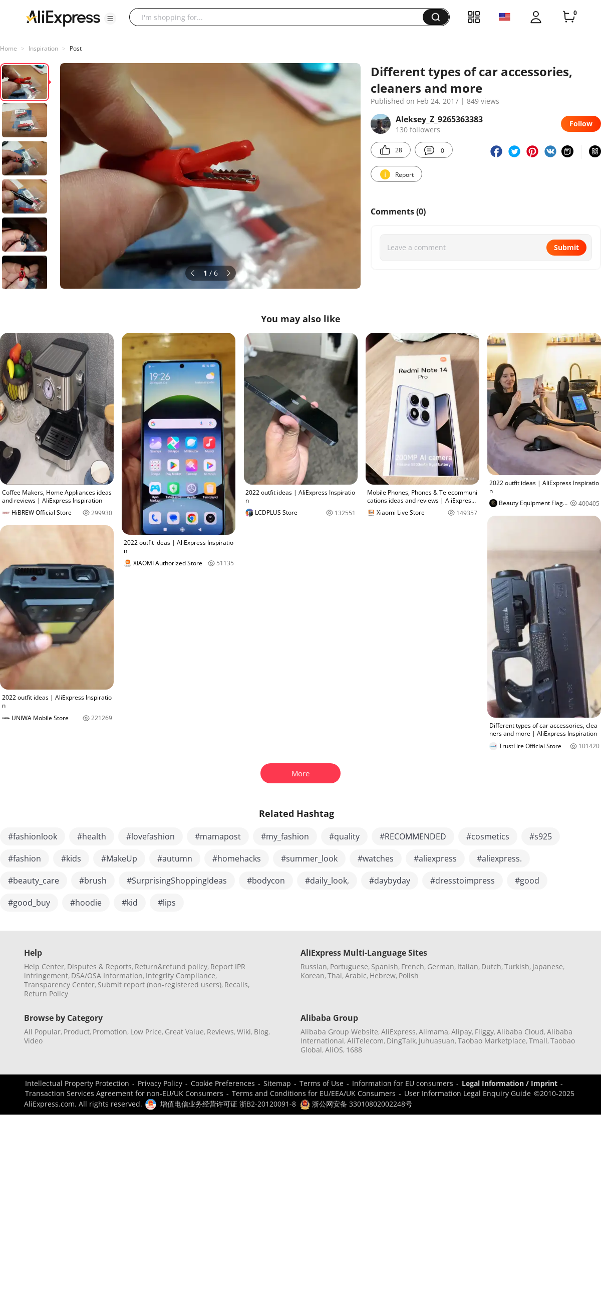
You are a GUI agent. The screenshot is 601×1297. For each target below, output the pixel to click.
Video (33, 1040)
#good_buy (29, 902)
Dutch (491, 966)
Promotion (110, 1031)
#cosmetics (487, 836)
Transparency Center (59, 984)
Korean (312, 975)
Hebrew (383, 975)
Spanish (384, 966)
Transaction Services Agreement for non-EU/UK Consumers (124, 1093)
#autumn (174, 858)
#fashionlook (32, 836)
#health (91, 836)
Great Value (184, 1031)
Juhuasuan (437, 1040)
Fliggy (484, 1031)
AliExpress (398, 1031)
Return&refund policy (171, 966)
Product (77, 1031)
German (440, 966)
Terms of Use (321, 1083)
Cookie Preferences (223, 1083)
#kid (130, 902)
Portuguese (349, 966)
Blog (261, 1031)
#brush (93, 880)
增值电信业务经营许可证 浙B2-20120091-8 (228, 1104)
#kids (71, 858)
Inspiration (43, 48)
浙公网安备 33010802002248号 (356, 1104)
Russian (313, 966)
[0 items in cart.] (569, 17)
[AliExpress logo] (63, 18)
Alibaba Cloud (520, 1031)
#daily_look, (327, 880)
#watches (376, 858)
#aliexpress (435, 858)
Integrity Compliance (180, 975)
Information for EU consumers (402, 1083)
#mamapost (218, 836)
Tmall (538, 1040)
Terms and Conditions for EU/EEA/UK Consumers (314, 1093)
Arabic (356, 975)
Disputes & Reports (99, 966)
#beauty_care (33, 880)
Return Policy (46, 993)
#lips (167, 902)
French (412, 966)
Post (76, 48)
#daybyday (389, 880)
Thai (335, 975)
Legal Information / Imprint (509, 1083)
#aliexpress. (499, 858)
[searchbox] (280, 17)
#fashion (24, 858)
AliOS (334, 1049)
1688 (354, 1049)
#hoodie (86, 902)
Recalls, (237, 984)
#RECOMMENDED (413, 836)
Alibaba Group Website (339, 1031)
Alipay (461, 1031)
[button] (110, 19)
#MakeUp (119, 858)
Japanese (547, 966)
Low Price (146, 1031)
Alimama (433, 1031)
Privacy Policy (160, 1083)
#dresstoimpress (462, 880)
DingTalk (401, 1040)
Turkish (516, 966)
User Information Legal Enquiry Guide (467, 1093)
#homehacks (236, 858)
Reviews (220, 1031)
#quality (344, 836)
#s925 (540, 836)
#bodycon (266, 880)
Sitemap (277, 1083)
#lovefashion (150, 836)
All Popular (42, 1031)
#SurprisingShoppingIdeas (177, 880)
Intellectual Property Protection (77, 1083)
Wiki (244, 1031)
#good (527, 880)
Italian (467, 966)
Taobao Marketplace (492, 1040)
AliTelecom (365, 1040)
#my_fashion (285, 836)
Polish (409, 975)
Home (8, 48)
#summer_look (309, 858)
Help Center (44, 966)
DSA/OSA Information (107, 975)
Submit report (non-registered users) (159, 984)
